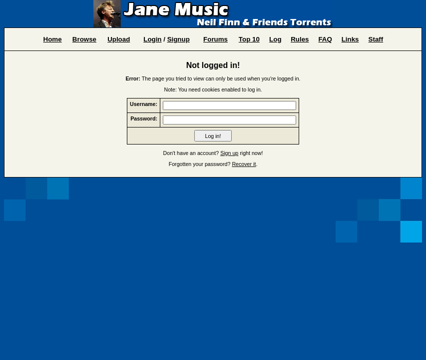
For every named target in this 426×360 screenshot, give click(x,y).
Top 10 (249, 39)
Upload (118, 39)
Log (275, 39)
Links (350, 39)
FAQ (325, 39)
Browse (84, 39)
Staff (376, 39)
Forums (215, 39)
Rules (300, 39)
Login (152, 39)
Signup (178, 39)
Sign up (229, 153)
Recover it (244, 164)
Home (52, 39)
